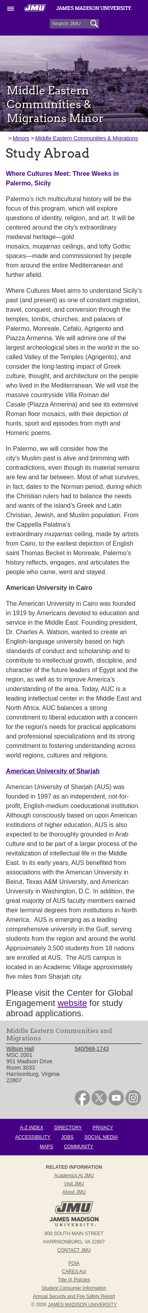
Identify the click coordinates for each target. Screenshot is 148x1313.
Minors (21, 138)
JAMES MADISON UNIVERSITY (82, 1304)
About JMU (74, 1192)
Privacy (103, 1127)
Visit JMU (74, 1184)
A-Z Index (31, 1127)
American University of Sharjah (52, 771)
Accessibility (32, 1137)
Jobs (67, 1137)
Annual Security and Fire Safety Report (74, 1296)
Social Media (101, 1137)
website (72, 1003)
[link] (82, 1103)
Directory (68, 1127)
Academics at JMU (74, 1175)
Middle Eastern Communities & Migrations (86, 138)
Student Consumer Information (74, 1288)
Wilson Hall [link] (20, 1049)
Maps (46, 1146)
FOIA (73, 1263)
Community (78, 1146)
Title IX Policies (74, 1280)
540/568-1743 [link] (92, 1049)
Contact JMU (74, 1250)
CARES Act (74, 1271)
